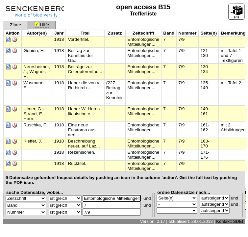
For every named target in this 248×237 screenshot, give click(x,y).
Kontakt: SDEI (229, 221)
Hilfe (42, 24)
